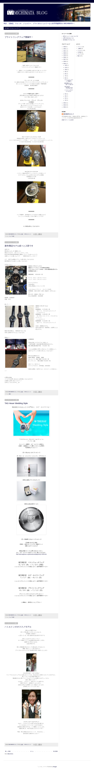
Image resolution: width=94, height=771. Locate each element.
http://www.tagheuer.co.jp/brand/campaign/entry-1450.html (31, 554)
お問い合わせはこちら (68, 38)
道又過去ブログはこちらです (12, 28)
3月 (66, 96)
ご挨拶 (79, 48)
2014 (64, 103)
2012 (64, 107)
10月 (66, 69)
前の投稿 (55, 751)
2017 (64, 59)
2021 (64, 51)
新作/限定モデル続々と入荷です (19, 246)
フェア (10, 236)
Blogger (55, 766)
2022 (64, 48)
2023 (64, 46)
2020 (64, 53)
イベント (80, 46)
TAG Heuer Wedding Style (16, 403)
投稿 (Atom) (10, 753)
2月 (66, 98)
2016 (64, 61)
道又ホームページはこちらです (70, 36)
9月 (66, 71)
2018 (64, 57)
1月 (66, 100)
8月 (66, 73)
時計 (13, 236)
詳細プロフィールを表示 (68, 120)
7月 (66, 75)
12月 (66, 65)
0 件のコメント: (28, 234)
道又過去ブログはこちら (69, 39)
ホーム (31, 751)
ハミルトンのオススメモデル (18, 627)
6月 (66, 78)
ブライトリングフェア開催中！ (19, 37)
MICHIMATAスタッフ (69, 114)
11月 (66, 67)
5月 (66, 94)
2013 (64, 105)
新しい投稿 (7, 751)
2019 (64, 55)
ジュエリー (80, 50)
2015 (64, 63)
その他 (79, 52)
